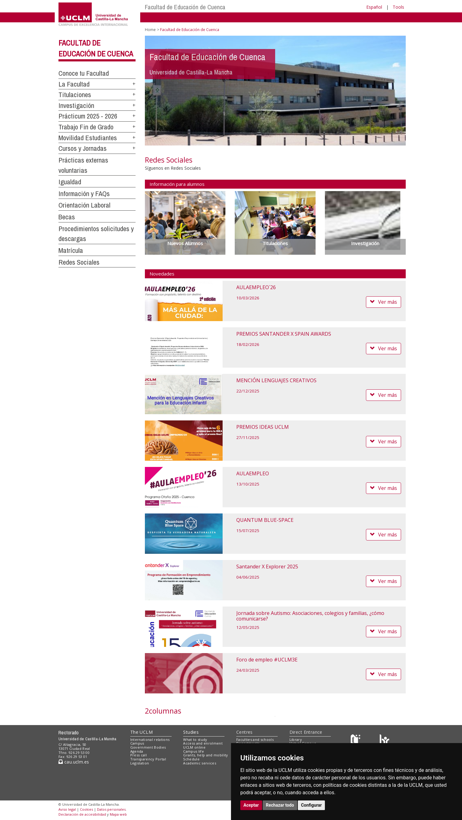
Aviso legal (67, 809)
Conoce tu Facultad (83, 73)
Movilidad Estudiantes (87, 137)
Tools (398, 7)
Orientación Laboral (84, 205)
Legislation (139, 763)
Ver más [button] (383, 301)
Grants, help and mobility (205, 755)
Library (295, 739)
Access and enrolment (203, 743)
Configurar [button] (311, 805)
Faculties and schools (255, 739)
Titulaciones (74, 94)
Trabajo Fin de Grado (85, 127)
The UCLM (141, 732)
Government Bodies (148, 747)
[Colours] (384, 741)
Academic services (199, 763)
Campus (137, 743)
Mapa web (118, 814)
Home (150, 29)
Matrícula (70, 250)
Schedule (191, 759)
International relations (150, 739)
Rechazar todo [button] (280, 805)
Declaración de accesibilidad (82, 814)
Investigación (76, 105)
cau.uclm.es (73, 762)
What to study (195, 739)
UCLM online (194, 747)
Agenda (136, 751)
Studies (191, 732)
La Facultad (74, 84)
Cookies (86, 809)
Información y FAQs (84, 193)
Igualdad (69, 181)
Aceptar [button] (251, 805)
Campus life (193, 751)
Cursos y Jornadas (82, 148)
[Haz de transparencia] (356, 741)
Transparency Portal (148, 759)
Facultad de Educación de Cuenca (185, 7)
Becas (66, 217)
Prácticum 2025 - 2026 (87, 116)
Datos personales (111, 809)
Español (374, 7)
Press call (138, 755)
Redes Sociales (78, 262)
